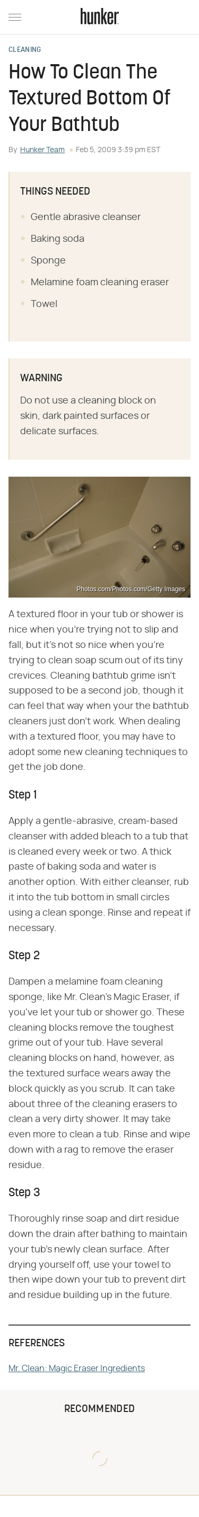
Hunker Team (42, 150)
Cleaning (24, 50)
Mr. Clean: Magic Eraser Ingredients (76, 1368)
